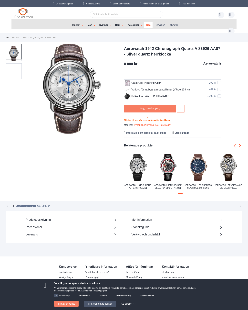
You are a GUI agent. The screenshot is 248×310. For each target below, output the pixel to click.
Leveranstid (91, 278)
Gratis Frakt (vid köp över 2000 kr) (76, 202)
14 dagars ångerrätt (64, 4)
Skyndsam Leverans (116, 202)
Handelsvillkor (66, 288)
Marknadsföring (134, 273)
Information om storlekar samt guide (146, 129)
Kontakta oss (65, 268)
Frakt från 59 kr (188, 4)
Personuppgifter (93, 273)
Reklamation (65, 278)
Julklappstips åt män (95, 288)
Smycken (160, 25)
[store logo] (23, 14)
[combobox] (121, 14)
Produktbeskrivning (144, 121)
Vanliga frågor (66, 273)
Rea (148, 25)
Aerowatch (212, 60)
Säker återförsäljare (121, 4)
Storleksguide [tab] (140, 223)
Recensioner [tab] (69, 224)
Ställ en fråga (182, 129)
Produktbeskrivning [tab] (38, 216)
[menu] (124, 24)
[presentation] (235, 142)
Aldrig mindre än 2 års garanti (156, 4)
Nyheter (174, 25)
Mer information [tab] (142, 216)
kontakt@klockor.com (173, 273)
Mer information (163, 121)
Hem (8, 34)
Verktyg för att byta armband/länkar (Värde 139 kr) (157, 86)
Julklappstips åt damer (96, 283)
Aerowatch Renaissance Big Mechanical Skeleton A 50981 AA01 (228, 183)
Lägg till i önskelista (181, 105)
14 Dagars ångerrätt (182, 202)
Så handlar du (66, 283)
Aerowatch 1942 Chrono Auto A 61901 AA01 (137, 183)
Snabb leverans (93, 4)
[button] (30, 85)
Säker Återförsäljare (149, 202)
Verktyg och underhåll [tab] (146, 230)
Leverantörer (132, 268)
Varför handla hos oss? (97, 268)
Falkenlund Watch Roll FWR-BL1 (147, 93)
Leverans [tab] (32, 230)
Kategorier (133, 25)
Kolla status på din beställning (100, 293)
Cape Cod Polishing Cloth (142, 79)
